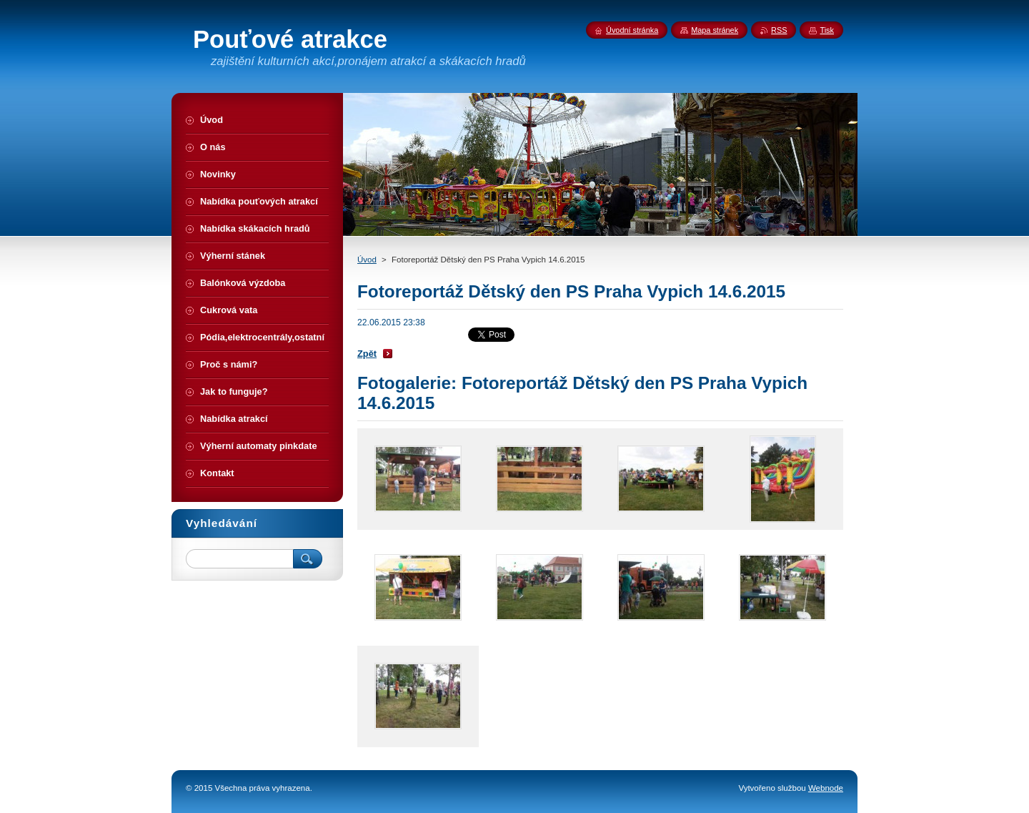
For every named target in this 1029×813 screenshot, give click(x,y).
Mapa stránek (714, 30)
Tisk (827, 30)
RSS (779, 30)
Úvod (367, 259)
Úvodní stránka (632, 30)
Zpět (367, 353)
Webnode (825, 788)
